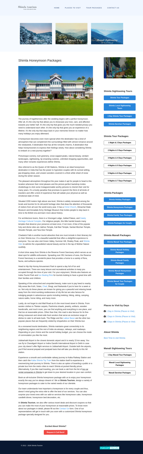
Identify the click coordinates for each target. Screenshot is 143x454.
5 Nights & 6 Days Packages (120, 173)
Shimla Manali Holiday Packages (119, 251)
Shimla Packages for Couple (120, 223)
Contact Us (64, 408)
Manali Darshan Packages (120, 373)
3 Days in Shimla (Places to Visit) (120, 322)
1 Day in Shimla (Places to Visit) (120, 311)
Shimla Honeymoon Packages (119, 207)
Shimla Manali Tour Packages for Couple (119, 282)
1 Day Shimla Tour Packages (120, 116)
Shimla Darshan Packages (120, 124)
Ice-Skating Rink (46, 275)
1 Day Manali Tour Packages (120, 355)
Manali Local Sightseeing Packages (119, 364)
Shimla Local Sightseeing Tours (120, 107)
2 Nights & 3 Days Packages (120, 150)
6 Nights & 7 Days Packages (120, 181)
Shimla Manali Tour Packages (119, 242)
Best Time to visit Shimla (114, 338)
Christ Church (70, 207)
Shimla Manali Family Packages (120, 261)
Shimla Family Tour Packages (119, 215)
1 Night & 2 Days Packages (119, 143)
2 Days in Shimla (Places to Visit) (120, 316)
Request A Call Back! (56, 432)
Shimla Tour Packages (119, 98)
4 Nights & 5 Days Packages (120, 165)
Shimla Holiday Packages (119, 199)
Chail (44, 286)
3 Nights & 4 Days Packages (120, 158)
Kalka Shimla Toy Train (41, 360)
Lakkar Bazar (69, 318)
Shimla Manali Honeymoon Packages (119, 272)
